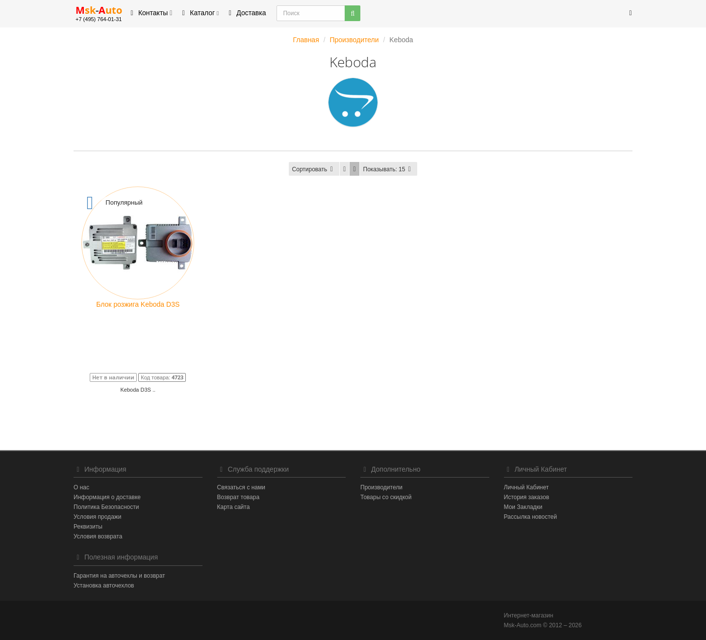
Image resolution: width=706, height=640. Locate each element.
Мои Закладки (523, 507)
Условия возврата (98, 536)
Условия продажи (98, 516)
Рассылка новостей (530, 516)
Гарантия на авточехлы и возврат (119, 575)
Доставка (246, 13)
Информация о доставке (107, 497)
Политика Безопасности (106, 507)
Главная (306, 40)
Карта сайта (233, 507)
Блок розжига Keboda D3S (137, 304)
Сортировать (314, 169)
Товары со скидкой (385, 497)
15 (388, 169)
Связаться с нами (241, 487)
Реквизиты (88, 526)
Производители (353, 40)
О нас (81, 487)
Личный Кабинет (526, 487)
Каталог (199, 13)
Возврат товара (238, 497)
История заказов (527, 497)
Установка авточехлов (104, 585)
